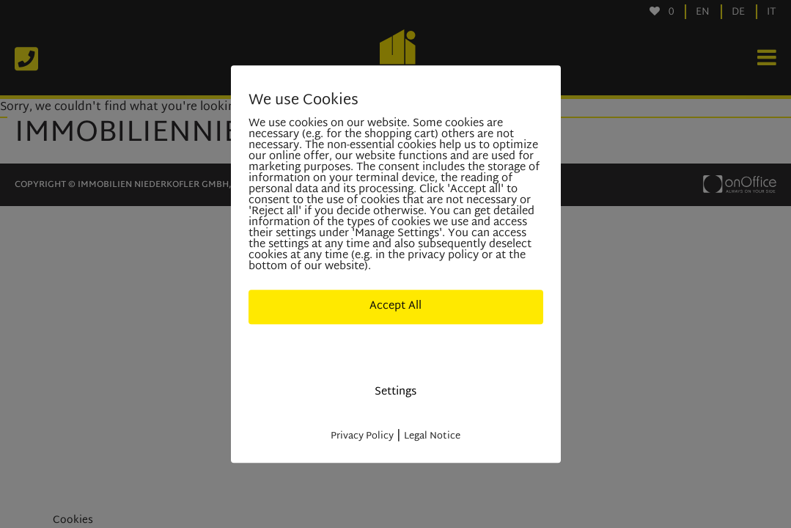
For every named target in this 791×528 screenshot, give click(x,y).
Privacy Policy (362, 436)
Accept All (395, 306)
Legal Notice (432, 436)
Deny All (396, 349)
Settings (395, 392)
